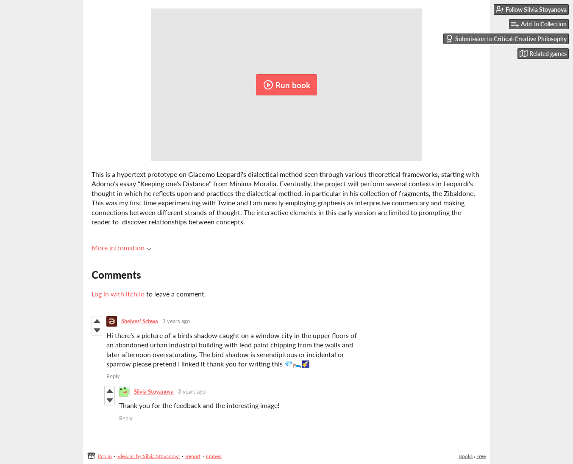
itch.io (105, 456)
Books (466, 456)
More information (122, 247)
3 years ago (176, 321)
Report (192, 456)
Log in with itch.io (118, 294)
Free (481, 456)
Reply (113, 376)
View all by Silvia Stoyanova (148, 456)
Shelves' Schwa (139, 321)
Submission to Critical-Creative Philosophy (506, 39)
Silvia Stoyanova (154, 391)
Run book (286, 85)
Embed (214, 456)
